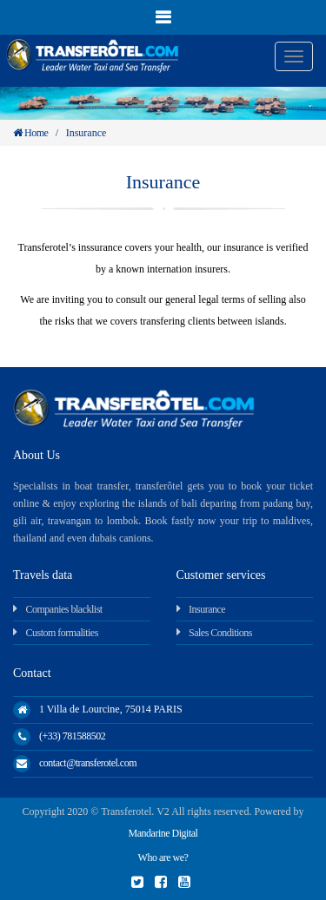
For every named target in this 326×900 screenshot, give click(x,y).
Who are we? (163, 857)
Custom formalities (62, 633)
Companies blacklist (64, 609)
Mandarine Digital (163, 833)
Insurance (207, 609)
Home (30, 133)
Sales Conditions (220, 633)
